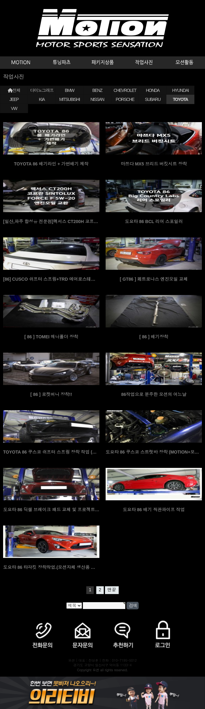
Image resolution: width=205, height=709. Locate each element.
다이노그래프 (42, 90)
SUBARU (152, 99)
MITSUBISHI (69, 99)
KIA (42, 99)
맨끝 (111, 589)
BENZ (97, 90)
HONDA (153, 90)
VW (14, 108)
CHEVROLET (125, 90)
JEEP (13, 99)
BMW (69, 90)
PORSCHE (125, 99)
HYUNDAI (180, 90)
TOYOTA (180, 99)
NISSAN (97, 99)
